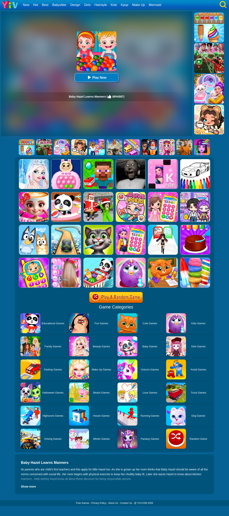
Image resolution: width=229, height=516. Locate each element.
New (26, 5)
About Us (113, 503)
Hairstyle (101, 5)
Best (45, 5)
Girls (87, 5)
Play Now (96, 77)
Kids (114, 5)
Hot (35, 5)
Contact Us (126, 503)
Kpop (124, 5)
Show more (28, 486)
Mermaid (155, 5)
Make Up (138, 5)
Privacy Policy (98, 503)
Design (75, 5)
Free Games (82, 503)
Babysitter (59, 5)
